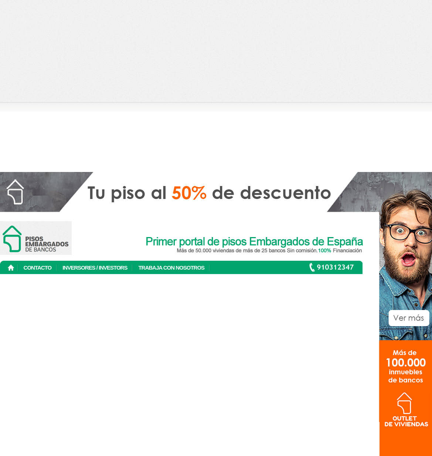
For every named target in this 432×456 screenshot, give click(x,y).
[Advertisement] (69, 69)
